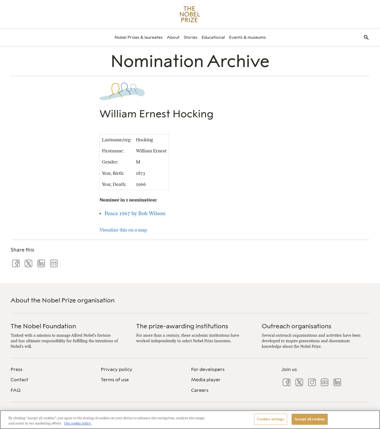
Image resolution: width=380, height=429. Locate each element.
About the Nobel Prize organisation (63, 300)
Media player (206, 380)
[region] (190, 419)
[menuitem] (139, 37)
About (173, 37)
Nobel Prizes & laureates (139, 37)
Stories (190, 37)
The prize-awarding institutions (182, 326)
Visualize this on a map (123, 230)
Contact (19, 380)
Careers (199, 390)
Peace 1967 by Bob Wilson (134, 213)
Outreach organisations (296, 326)
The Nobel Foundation (43, 326)
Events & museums (247, 37)
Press (16, 369)
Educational (213, 37)
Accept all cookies (309, 419)
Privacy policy (116, 369)
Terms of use (115, 380)
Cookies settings (270, 419)
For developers (208, 369)
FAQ (16, 390)
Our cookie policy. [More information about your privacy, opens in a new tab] (78, 423)
